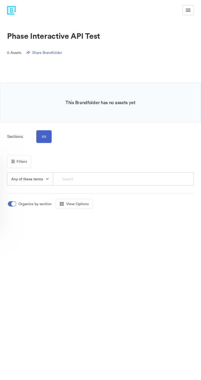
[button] (30, 179)
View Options (74, 204)
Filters (19, 161)
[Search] (123, 179)
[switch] (30, 204)
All (44, 136)
